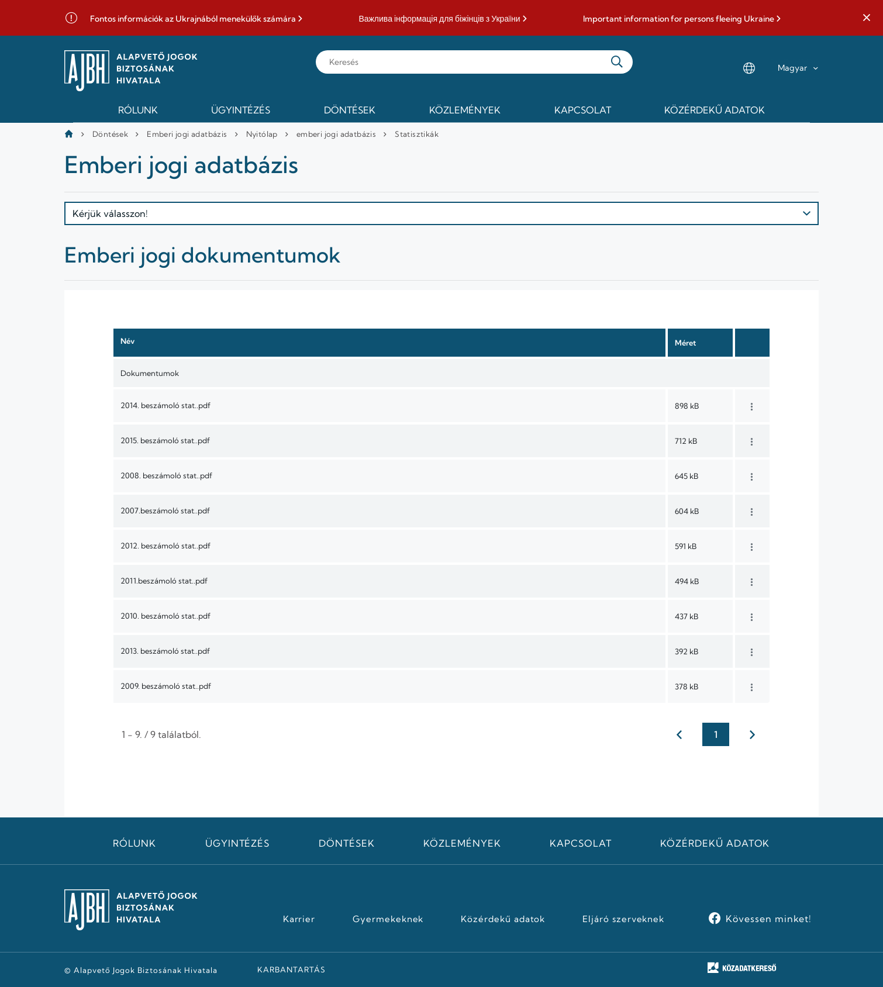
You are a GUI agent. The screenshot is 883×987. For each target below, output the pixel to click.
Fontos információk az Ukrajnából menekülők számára (193, 19)
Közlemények (462, 843)
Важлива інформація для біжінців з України (439, 19)
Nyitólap (262, 134)
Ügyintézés (237, 843)
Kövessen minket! (769, 918)
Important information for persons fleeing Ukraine (678, 19)
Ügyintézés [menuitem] (240, 110)
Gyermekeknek (388, 919)
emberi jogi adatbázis (336, 134)
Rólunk (134, 843)
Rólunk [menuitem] (138, 110)
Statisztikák (417, 134)
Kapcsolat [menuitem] (582, 110)
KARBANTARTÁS (291, 969)
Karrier (299, 919)
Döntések (110, 134)
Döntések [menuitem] (349, 110)
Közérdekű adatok (715, 843)
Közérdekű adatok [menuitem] (714, 110)
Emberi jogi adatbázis (187, 134)
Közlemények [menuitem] (465, 110)
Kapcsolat (581, 843)
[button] (866, 18)
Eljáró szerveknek (623, 919)
